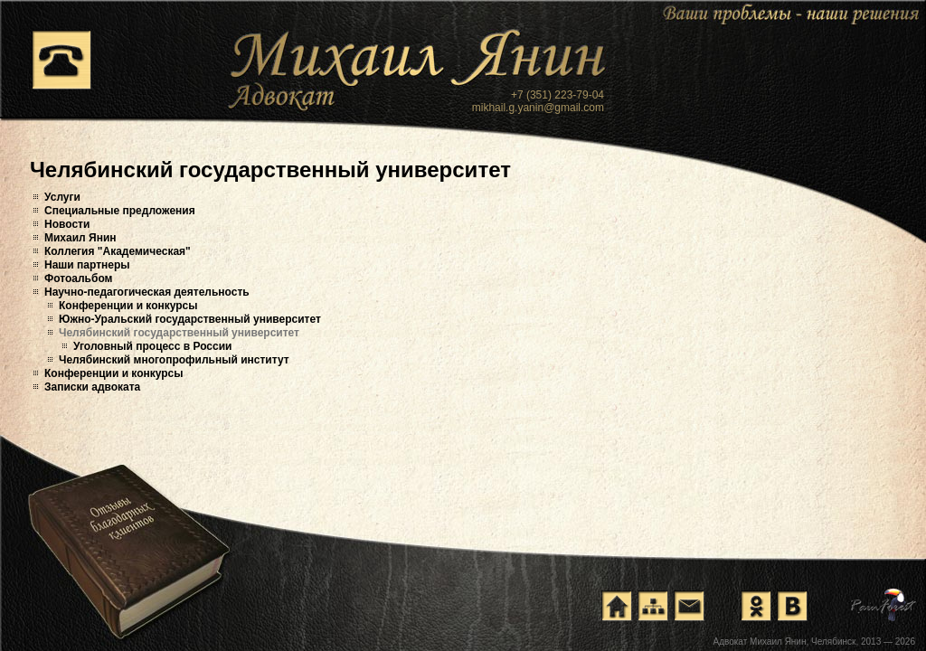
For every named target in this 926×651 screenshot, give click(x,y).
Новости (67, 224)
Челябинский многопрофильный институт (174, 360)
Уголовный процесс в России (152, 346)
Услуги (62, 197)
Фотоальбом (78, 278)
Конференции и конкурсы (128, 305)
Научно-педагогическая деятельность (147, 292)
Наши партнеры (87, 265)
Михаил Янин (80, 237)
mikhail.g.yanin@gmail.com (538, 107)
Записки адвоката (92, 387)
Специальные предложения (119, 210)
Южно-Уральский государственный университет (190, 319)
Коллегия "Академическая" (117, 251)
